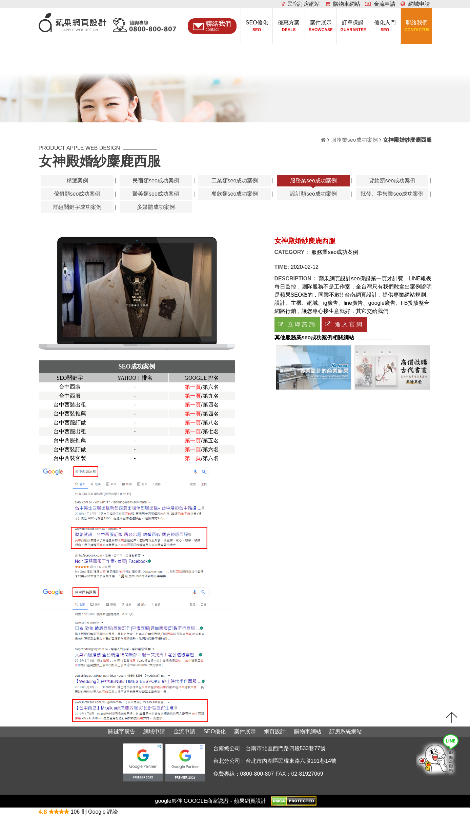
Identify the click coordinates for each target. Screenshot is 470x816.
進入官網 (344, 324)
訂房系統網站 (345, 731)
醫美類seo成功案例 (155, 194)
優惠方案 (289, 26)
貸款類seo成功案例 (392, 180)
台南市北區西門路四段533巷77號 (286, 748)
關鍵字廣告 (121, 731)
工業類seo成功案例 (234, 180)
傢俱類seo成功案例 (77, 194)
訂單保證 (353, 26)
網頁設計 (275, 731)
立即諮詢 (297, 324)
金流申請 (380, 4)
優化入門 (384, 26)
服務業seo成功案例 (354, 140)
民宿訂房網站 (301, 4)
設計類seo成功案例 (313, 194)
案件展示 (320, 26)
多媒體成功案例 (156, 207)
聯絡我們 (417, 26)
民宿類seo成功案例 (155, 180)
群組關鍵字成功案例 (77, 207)
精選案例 (77, 180)
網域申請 (415, 4)
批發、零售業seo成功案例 (392, 194)
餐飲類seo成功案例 (234, 194)
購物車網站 (342, 4)
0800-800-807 (257, 774)
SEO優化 (256, 26)
